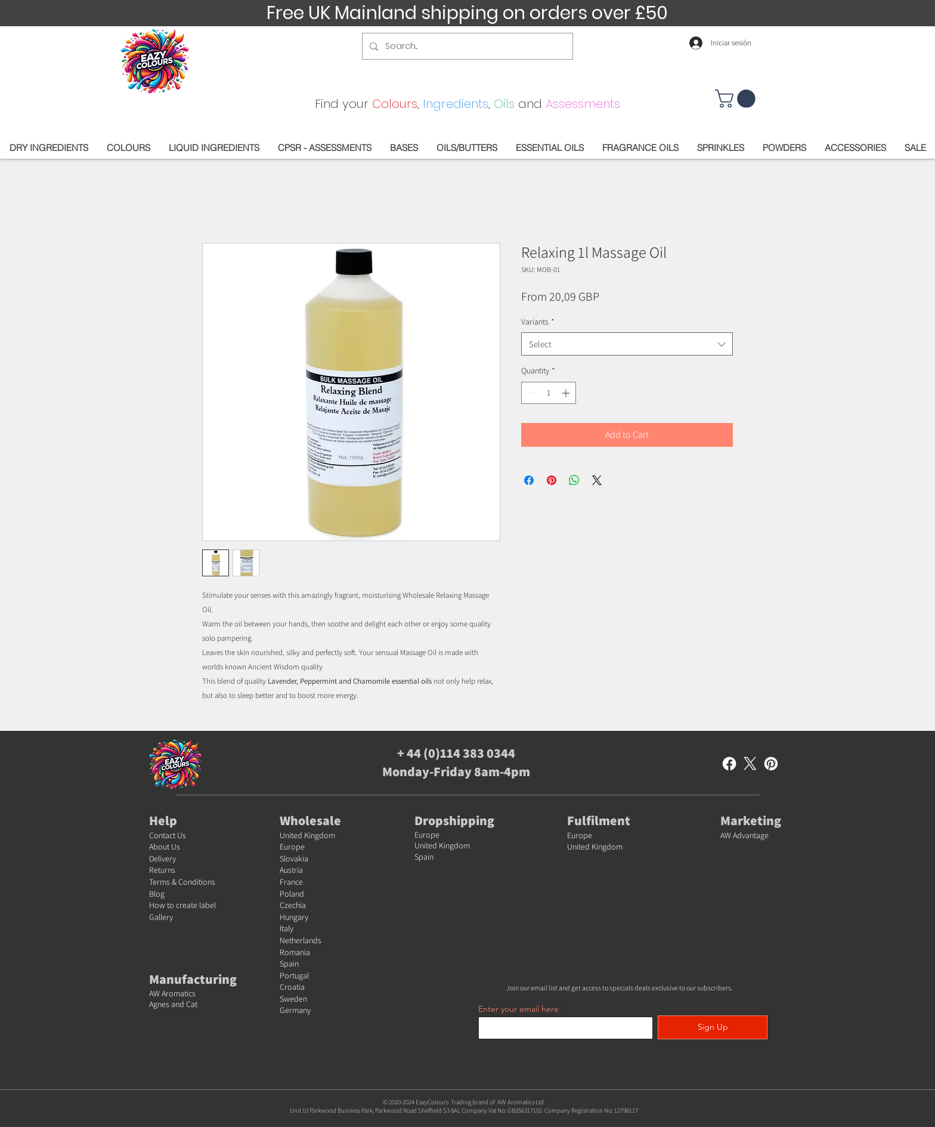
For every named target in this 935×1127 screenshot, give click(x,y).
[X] (750, 764)
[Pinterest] (771, 764)
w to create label (187, 905)
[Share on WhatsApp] (574, 480)
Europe (292, 846)
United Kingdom (307, 835)
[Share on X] (597, 480)
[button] (737, 98)
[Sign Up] (712, 1027)
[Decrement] (530, 392)
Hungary (294, 917)
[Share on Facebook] (529, 480)
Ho (154, 905)
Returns (162, 869)
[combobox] (627, 344)
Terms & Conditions (182, 881)
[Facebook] (729, 764)
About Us (164, 846)
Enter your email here (518, 1009)
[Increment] (566, 392)
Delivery (162, 858)
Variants (538, 321)
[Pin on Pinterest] (551, 480)
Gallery (161, 917)
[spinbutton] (548, 392)
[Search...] (466, 46)
